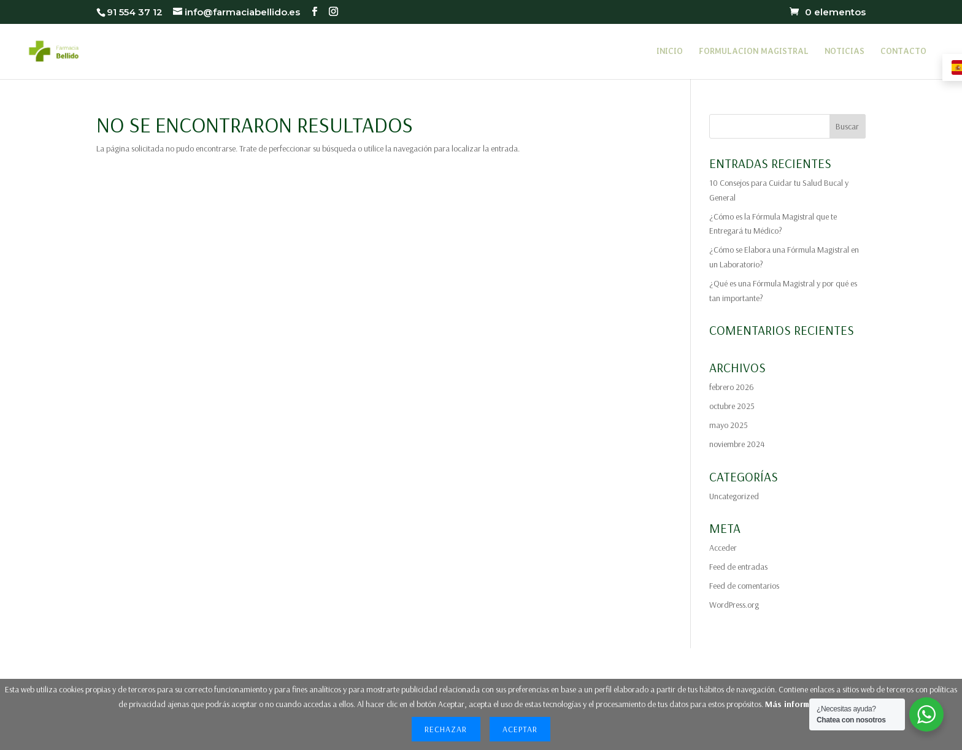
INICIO (669, 51)
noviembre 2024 (736, 444)
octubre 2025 (732, 405)
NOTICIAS (844, 51)
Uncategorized (734, 496)
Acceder (723, 547)
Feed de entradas (738, 566)
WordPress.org (734, 604)
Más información (798, 704)
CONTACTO (903, 51)
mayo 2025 (728, 424)
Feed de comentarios (744, 585)
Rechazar (446, 729)
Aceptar (519, 729)
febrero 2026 (731, 386)
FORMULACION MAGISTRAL (754, 51)
